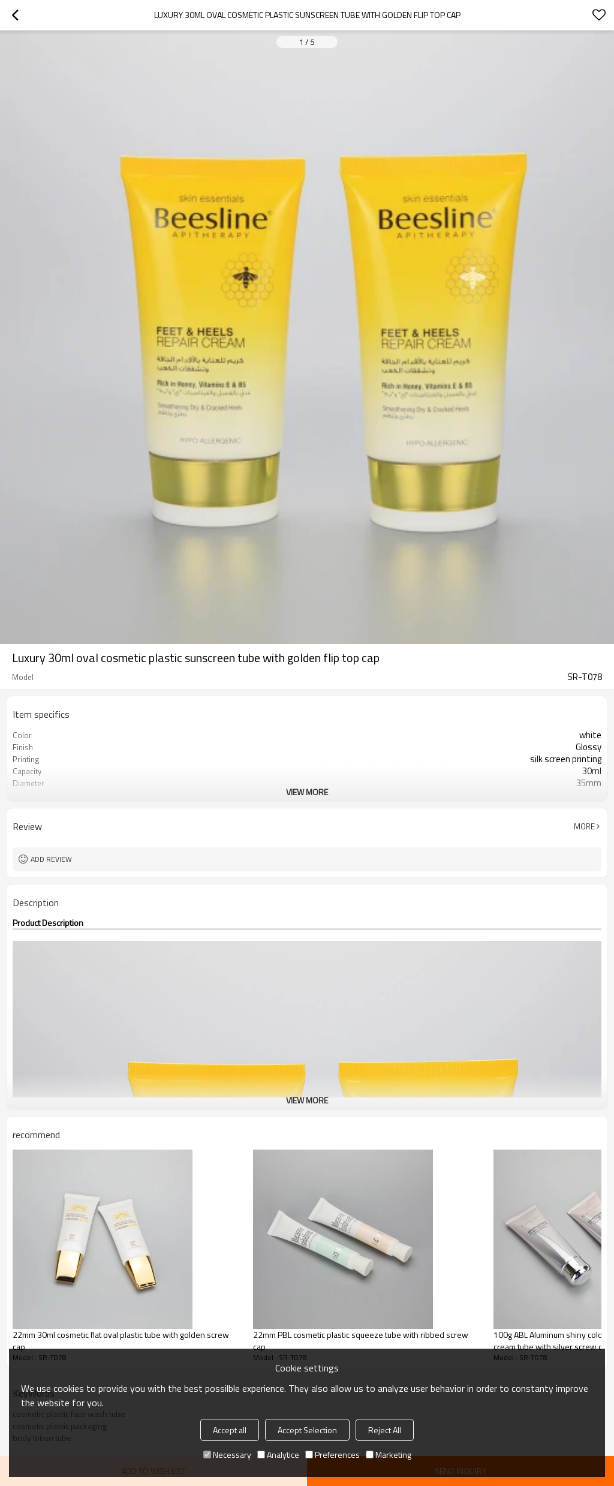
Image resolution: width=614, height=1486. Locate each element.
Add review (51, 859)
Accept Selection (307, 1430)
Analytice (278, 1454)
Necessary (227, 1454)
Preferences (332, 1454)
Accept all (229, 1430)
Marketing (388, 1454)
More (584, 826)
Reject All (384, 1430)
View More (307, 792)
